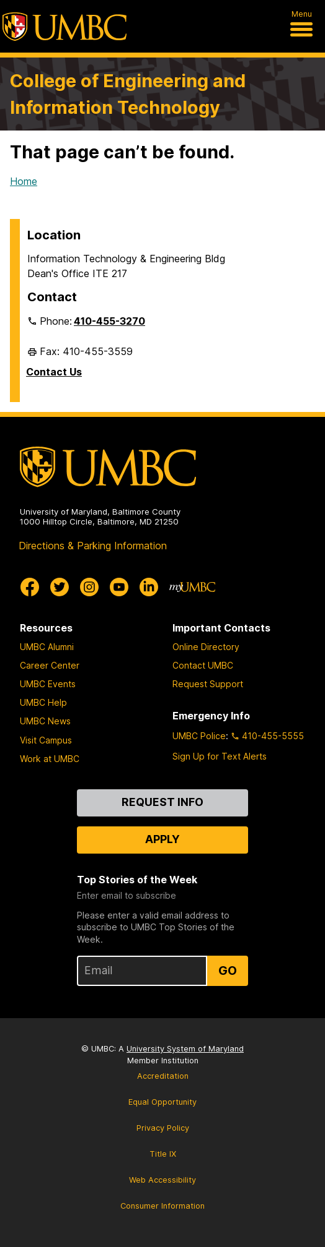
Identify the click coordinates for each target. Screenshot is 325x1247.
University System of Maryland (185, 1048)
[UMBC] (64, 26)
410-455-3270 (109, 321)
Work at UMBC (49, 758)
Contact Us (54, 372)
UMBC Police (199, 736)
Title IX (162, 1154)
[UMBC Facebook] (29, 587)
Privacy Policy (162, 1128)
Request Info (162, 801)
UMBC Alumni (47, 646)
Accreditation (163, 1076)
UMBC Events (48, 684)
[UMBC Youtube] (119, 587)
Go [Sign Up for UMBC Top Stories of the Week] (227, 970)
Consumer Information (162, 1206)
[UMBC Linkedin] (148, 587)
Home (23, 181)
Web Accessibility (162, 1180)
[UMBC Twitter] (59, 587)
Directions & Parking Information (93, 545)
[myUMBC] (192, 587)
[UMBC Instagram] (89, 587)
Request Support (207, 684)
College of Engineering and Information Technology (128, 94)
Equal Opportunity (162, 1102)
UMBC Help (43, 702)
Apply (162, 839)
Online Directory (205, 646)
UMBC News (45, 721)
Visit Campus (46, 740)
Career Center (49, 665)
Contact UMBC (202, 665)
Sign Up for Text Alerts (219, 756)
